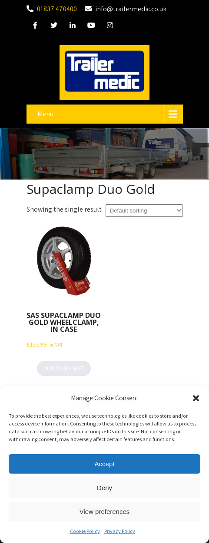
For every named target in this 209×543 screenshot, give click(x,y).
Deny (104, 488)
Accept (105, 464)
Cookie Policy (85, 532)
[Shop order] (144, 210)
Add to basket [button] (63, 368)
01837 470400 (57, 8)
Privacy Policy (119, 532)
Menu (45, 113)
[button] (196, 399)
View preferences (105, 512)
